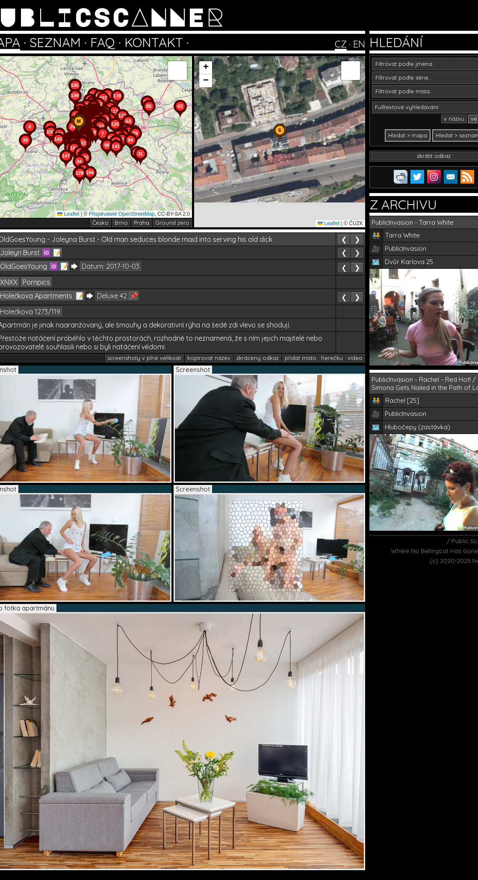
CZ (341, 44)
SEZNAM (55, 42)
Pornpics (36, 282)
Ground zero (172, 222)
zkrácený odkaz (257, 357)
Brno (121, 222)
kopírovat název (208, 357)
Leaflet (68, 214)
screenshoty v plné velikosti (144, 357)
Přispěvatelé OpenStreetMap (122, 214)
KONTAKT (153, 42)
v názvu (454, 118)
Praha (141, 222)
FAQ (102, 42)
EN (359, 44)
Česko (100, 222)
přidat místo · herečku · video (324, 357)
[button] (78, 132)
